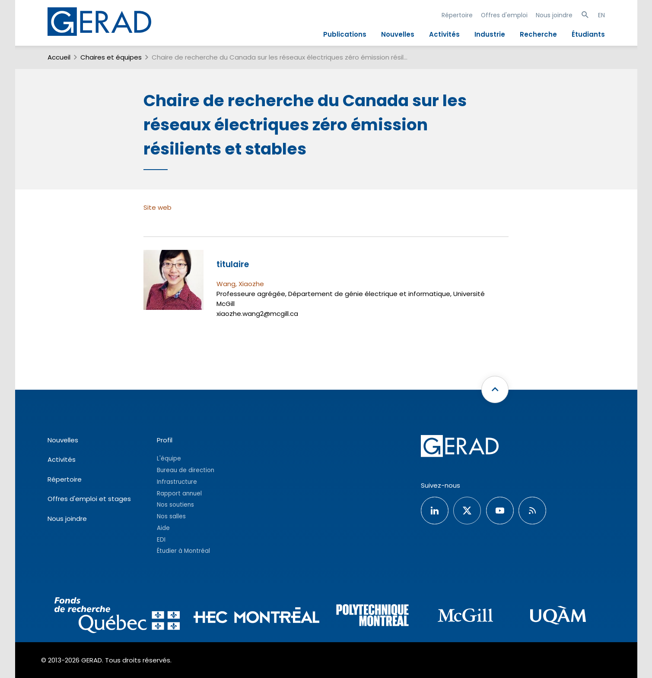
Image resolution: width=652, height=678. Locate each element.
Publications (344, 34)
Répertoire (457, 15)
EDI (161, 540)
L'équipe (169, 458)
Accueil (59, 57)
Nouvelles (397, 34)
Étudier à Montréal (183, 551)
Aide (163, 528)
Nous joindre (554, 15)
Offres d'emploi (504, 15)
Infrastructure (177, 482)
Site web (157, 207)
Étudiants (588, 34)
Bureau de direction (185, 470)
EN (601, 15)
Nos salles (171, 516)
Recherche (538, 34)
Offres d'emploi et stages (89, 498)
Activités (444, 34)
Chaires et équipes (111, 57)
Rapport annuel (179, 493)
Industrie (489, 34)
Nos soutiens (175, 505)
